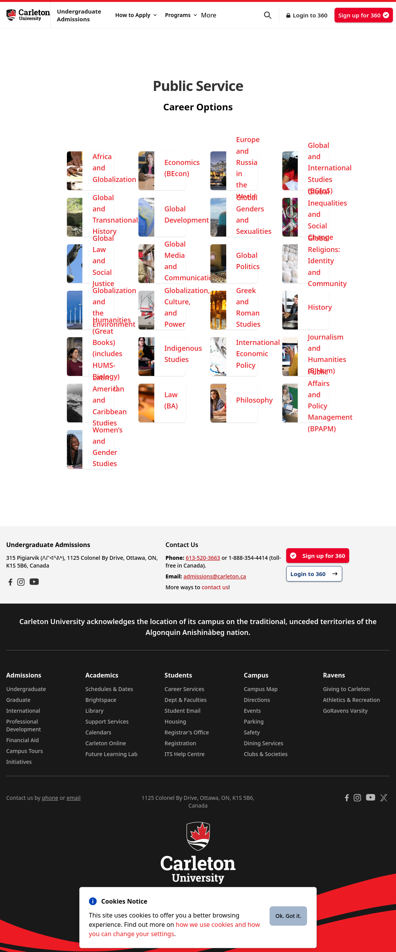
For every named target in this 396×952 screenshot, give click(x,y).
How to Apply (136, 15)
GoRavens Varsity (345, 710)
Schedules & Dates (109, 689)
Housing (175, 721)
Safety (252, 732)
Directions (257, 699)
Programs (181, 15)
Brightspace (100, 699)
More (209, 15)
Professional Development (23, 725)
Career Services (185, 689)
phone (50, 797)
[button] (271, 15)
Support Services (107, 721)
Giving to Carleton (346, 689)
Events (252, 710)
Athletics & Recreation (351, 699)
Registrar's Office (187, 732)
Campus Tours (24, 751)
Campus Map (261, 689)
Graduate (18, 699)
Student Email (183, 710)
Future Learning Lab (111, 754)
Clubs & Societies (265, 754)
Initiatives (19, 761)
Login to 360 (310, 15)
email (73, 797)
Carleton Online (105, 743)
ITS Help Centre (185, 754)
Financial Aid (22, 740)
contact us (214, 587)
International (23, 710)
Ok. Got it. (288, 915)
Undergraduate (26, 689)
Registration (180, 743)
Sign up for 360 (363, 15)
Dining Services (263, 743)
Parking (254, 721)
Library (94, 710)
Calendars (98, 732)
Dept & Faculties (186, 699)
